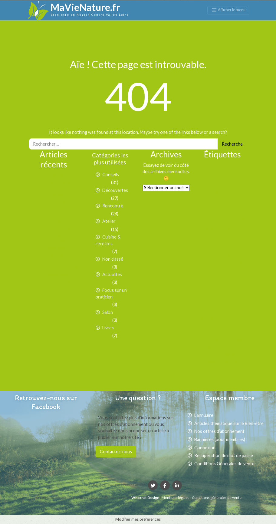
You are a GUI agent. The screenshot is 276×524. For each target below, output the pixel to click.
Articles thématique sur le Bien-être (229, 423)
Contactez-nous (116, 451)
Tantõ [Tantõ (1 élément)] (229, 347)
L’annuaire (203, 415)
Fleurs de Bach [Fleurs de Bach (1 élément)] (226, 242)
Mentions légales (176, 497)
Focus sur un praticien (111, 294)
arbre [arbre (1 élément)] (215, 177)
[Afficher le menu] (228, 10)
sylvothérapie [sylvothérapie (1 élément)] (214, 347)
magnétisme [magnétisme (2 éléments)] (215, 261)
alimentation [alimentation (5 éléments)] (223, 167)
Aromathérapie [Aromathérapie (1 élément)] (232, 177)
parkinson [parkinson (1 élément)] (207, 318)
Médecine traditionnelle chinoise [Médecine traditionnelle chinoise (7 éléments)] (224, 285)
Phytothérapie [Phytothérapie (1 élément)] (227, 318)
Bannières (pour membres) (219, 439)
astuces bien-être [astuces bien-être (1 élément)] (222, 184)
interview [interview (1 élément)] (216, 255)
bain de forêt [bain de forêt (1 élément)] (235, 192)
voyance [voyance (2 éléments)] (234, 354)
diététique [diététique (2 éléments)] (233, 219)
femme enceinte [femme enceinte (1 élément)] (233, 235)
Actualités (112, 274)
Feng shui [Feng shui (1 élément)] (206, 242)
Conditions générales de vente (217, 497)
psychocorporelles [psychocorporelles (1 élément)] (222, 332)
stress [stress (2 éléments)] (236, 340)
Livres (108, 327)
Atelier (109, 221)
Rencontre (112, 205)
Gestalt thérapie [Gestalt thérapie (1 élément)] (231, 248)
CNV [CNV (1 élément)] (202, 206)
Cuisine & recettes (108, 240)
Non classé (112, 259)
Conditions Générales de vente (224, 463)
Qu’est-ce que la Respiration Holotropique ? (60, 274)
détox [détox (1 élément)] (204, 228)
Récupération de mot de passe (223, 455)
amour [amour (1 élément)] (205, 177)
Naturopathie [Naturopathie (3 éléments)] (222, 309)
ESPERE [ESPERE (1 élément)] (204, 235)
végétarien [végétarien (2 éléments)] (217, 361)
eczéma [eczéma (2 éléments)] (217, 228)
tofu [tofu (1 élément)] (238, 347)
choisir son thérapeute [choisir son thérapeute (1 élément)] (229, 199)
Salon (107, 312)
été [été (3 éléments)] (230, 369)
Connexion (204, 447)
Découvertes (115, 190)
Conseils (110, 174)
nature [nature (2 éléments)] (239, 300)
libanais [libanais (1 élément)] (230, 255)
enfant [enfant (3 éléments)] (236, 227)
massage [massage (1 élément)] (236, 262)
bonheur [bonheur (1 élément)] (205, 199)
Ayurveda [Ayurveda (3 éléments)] (212, 191)
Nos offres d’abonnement (219, 431)
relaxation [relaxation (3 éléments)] (215, 339)
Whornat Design (145, 497)
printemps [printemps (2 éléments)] (228, 324)
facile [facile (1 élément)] (215, 235)
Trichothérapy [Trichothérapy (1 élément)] (213, 355)
